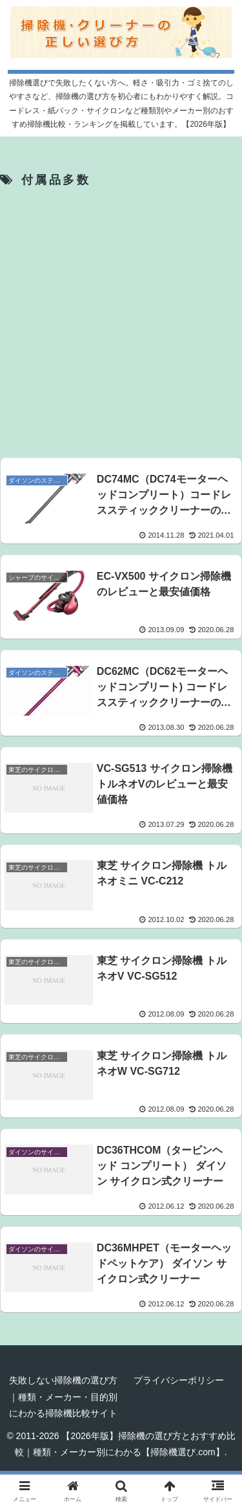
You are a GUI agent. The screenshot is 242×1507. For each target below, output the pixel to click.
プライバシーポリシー (179, 1380)
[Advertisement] (121, 322)
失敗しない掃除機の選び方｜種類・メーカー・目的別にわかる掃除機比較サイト (63, 1396)
